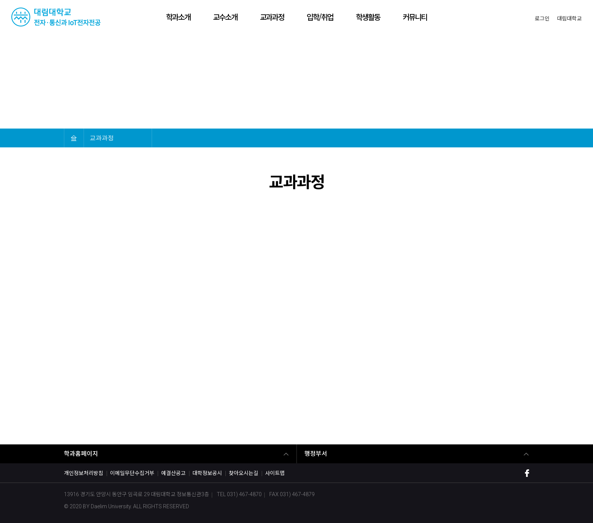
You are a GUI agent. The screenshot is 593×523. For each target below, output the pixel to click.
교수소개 (225, 16)
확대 (481, 137)
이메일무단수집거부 (132, 473)
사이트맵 (275, 473)
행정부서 (315, 453)
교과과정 (272, 16)
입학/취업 (320, 16)
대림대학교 (569, 18)
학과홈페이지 (81, 453)
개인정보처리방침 (83, 473)
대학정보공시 (207, 473)
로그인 (542, 18)
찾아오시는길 (243, 473)
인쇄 (510, 137)
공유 (524, 137)
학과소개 (178, 16)
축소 (495, 137)
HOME (74, 137)
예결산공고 (173, 473)
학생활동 (368, 16)
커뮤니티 (415, 16)
